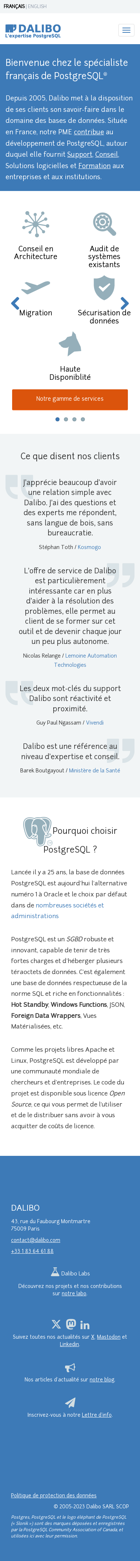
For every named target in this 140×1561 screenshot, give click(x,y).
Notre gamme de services (70, 399)
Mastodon (109, 1337)
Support (79, 155)
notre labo (74, 1294)
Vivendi (95, 723)
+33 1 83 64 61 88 (32, 1251)
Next (122, 304)
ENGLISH (37, 7)
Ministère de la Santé (94, 771)
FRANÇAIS (14, 7)
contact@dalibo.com (35, 1240)
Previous (18, 304)
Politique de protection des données (54, 1496)
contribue (89, 132)
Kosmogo (89, 548)
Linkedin (69, 1344)
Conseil (106, 155)
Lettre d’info (97, 1415)
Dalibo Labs (70, 1274)
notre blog (102, 1380)
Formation (94, 166)
